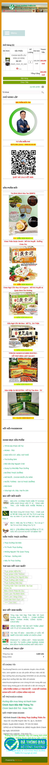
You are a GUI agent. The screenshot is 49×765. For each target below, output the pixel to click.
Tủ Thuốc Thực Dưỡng (12, 544)
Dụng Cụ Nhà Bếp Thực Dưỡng (16, 465)
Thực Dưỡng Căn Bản (12, 540)
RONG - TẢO (9, 448)
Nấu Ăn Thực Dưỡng (11, 558)
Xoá (18, 69)
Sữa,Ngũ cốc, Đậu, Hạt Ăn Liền (15, 488)
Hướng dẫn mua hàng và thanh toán (19, 698)
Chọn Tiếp (24, 82)
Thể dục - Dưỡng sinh (12, 553)
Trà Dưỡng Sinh (10, 456)
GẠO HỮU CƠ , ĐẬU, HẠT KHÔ (16, 452)
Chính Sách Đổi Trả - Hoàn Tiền (17, 705)
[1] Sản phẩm (35, 87)
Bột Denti (7, 483)
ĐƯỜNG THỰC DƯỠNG (13, 470)
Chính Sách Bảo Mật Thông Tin (17, 702)
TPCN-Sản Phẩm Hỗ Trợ (13, 443)
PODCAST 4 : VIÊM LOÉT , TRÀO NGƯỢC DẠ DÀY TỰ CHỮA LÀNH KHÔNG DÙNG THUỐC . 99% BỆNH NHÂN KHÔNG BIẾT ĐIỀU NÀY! (23, 639)
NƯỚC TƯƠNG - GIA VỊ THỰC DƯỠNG (19, 479)
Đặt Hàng (24, 78)
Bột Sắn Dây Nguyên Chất (14, 461)
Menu (14, 33)
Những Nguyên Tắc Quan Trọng (16, 549)
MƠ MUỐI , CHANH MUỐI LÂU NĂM (18, 474)
